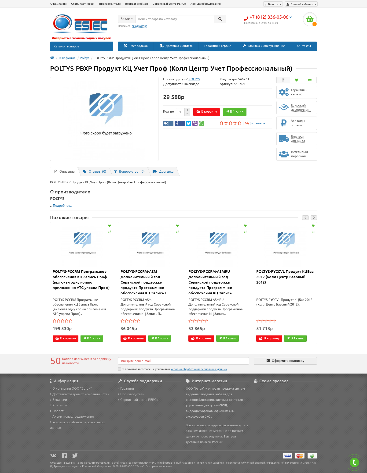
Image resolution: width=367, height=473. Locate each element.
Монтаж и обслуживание (264, 46)
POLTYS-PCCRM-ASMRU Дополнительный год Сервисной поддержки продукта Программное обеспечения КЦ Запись (210, 282)
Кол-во (168, 111)
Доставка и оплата (176, 46)
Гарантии (126, 388)
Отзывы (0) (94, 171)
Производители (110, 3)
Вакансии (58, 400)
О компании (58, 3)
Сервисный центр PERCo (169, 3)
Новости (57, 411)
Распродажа (136, 46)
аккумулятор (139, 26)
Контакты (304, 46)
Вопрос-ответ (129, 171)
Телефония (67, 58)
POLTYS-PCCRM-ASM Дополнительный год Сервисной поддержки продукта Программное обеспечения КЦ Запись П (144, 282)
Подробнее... (62, 205)
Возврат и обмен (136, 3)
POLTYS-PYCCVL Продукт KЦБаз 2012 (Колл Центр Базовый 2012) (285, 276)
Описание (65, 171)
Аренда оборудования (206, 3)
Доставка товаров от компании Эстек (79, 394)
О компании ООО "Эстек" (71, 388)
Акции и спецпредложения (72, 416)
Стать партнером (82, 3)
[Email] (183, 361)
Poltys (84, 58)
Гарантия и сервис (217, 46)
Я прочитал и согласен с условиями (172, 369)
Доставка (163, 171)
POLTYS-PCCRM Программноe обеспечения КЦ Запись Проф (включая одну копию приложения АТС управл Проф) (81, 279)
